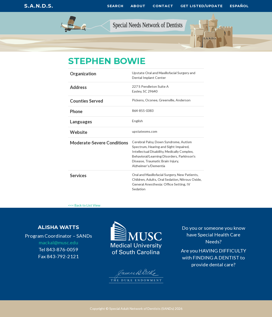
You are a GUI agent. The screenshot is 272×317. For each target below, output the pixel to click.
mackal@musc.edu (58, 242)
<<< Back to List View (84, 205)
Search (115, 6)
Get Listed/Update (201, 6)
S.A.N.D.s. (38, 6)
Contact (163, 6)
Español (239, 6)
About (138, 6)
